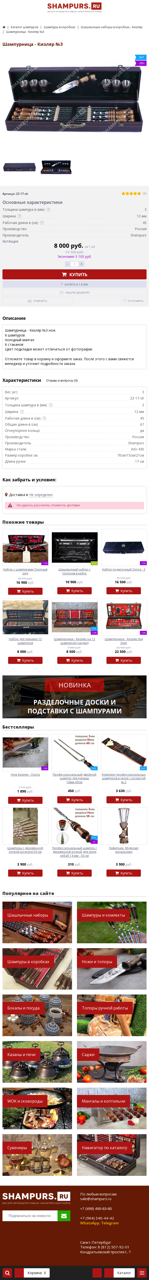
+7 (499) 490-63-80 (96, 1208)
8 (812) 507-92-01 (114, 1246)
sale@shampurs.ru (95, 1198)
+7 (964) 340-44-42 (97, 1218)
